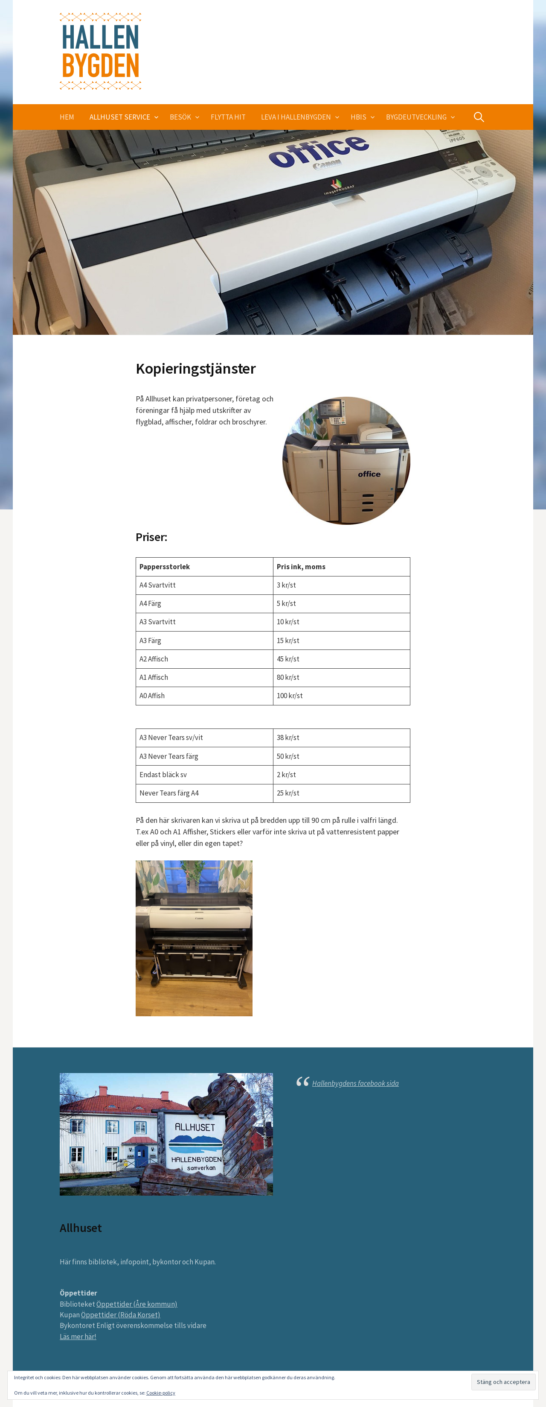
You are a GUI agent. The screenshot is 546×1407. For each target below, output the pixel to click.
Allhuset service (120, 117)
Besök (180, 117)
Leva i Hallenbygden (296, 117)
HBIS (358, 117)
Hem (67, 117)
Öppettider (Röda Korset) (120, 1314)
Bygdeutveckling (416, 117)
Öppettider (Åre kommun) (136, 1304)
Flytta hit (228, 117)
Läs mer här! (78, 1336)
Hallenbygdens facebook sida (355, 1083)
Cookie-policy (160, 1392)
